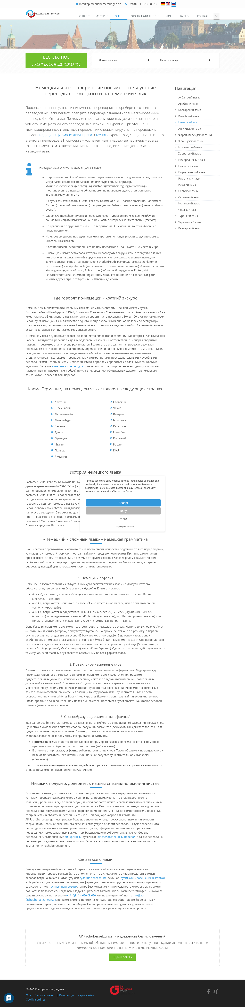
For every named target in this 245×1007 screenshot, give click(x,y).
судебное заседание (93, 878)
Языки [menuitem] (118, 16)
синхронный (73, 837)
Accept (123, 503)
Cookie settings (35, 999)
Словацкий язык (189, 197)
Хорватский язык (189, 153)
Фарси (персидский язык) (195, 135)
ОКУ (28, 995)
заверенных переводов (67, 366)
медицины (47, 135)
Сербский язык (188, 191)
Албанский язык (189, 97)
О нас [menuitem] (83, 16)
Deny (123, 511)
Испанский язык (189, 203)
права (87, 135)
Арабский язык (188, 104)
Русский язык (187, 185)
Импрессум (66, 995)
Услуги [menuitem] (100, 16)
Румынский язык (189, 178)
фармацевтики (69, 135)
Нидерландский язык (192, 160)
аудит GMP (128, 878)
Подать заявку (122, 957)
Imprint (119, 527)
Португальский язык (191, 172)
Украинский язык (189, 222)
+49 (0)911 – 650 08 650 (81, 895)
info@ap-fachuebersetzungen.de (100, 4)
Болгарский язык (189, 110)
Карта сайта (86, 995)
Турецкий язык (188, 216)
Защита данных (45, 995)
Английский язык (189, 128)
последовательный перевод (116, 837)
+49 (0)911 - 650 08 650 (142, 4)
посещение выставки (150, 878)
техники (102, 135)
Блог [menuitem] (168, 16)
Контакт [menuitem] (202, 16)
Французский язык (190, 141)
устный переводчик (64, 886)
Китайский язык (188, 116)
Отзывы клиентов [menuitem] (143, 16)
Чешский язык (187, 210)
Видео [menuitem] (184, 16)
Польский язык (188, 166)
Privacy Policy (128, 527)
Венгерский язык (189, 228)
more (123, 519)
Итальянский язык (190, 147)
